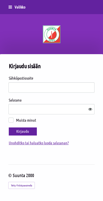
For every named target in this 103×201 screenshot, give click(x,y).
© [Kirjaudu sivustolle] (10, 175)
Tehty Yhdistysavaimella (21, 185)
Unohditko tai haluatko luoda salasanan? (39, 142)
